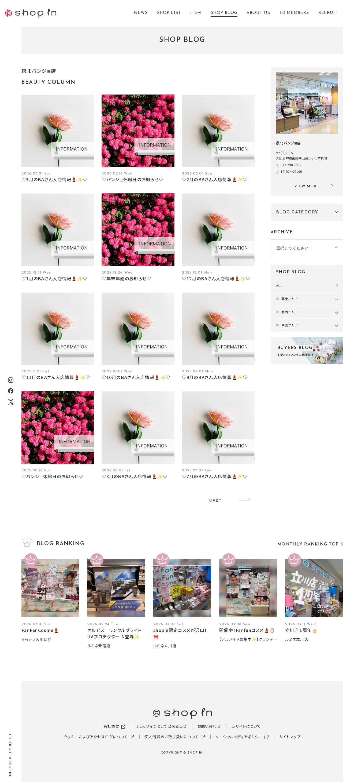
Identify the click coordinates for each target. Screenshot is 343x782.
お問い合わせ (209, 726)
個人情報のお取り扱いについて (171, 736)
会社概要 (111, 726)
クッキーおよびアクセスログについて (96, 736)
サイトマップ (290, 736)
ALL (279, 285)
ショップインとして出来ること (161, 726)
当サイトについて (246, 726)
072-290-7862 (291, 164)
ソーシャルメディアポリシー (239, 736)
